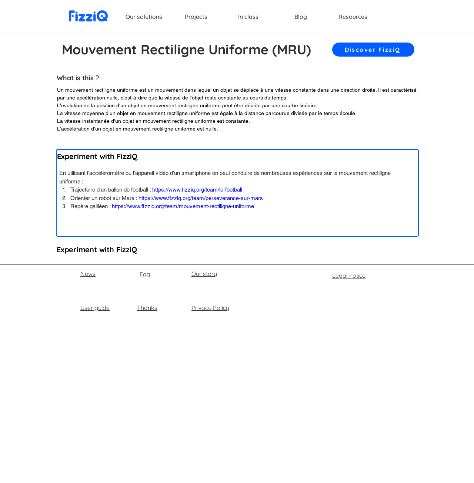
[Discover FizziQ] (373, 50)
